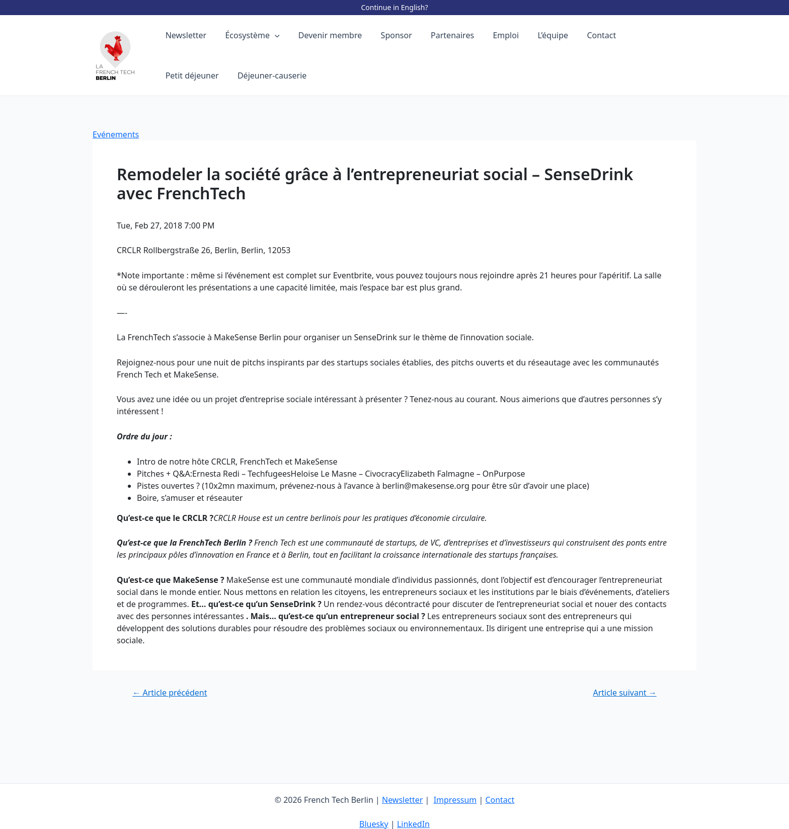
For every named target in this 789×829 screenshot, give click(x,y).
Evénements (116, 134)
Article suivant (624, 693)
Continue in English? (394, 7)
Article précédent (169, 693)
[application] (271, 35)
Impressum (455, 799)
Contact (500, 799)
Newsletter (402, 799)
